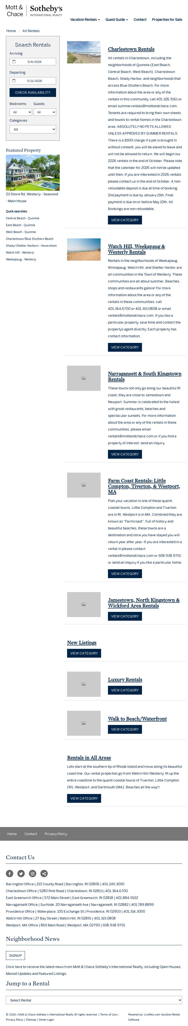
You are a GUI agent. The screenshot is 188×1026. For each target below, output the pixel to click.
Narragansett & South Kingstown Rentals (144, 376)
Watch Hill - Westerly (20, 252)
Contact (140, 19)
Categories (18, 120)
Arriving (16, 53)
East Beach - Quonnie (20, 225)
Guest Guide (117, 19)
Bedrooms (18, 104)
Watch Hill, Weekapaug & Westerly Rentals (136, 249)
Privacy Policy (56, 834)
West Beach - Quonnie (21, 232)
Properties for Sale (167, 19)
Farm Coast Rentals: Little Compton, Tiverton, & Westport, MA (144, 486)
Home (11, 31)
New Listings (81, 643)
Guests (39, 104)
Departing (17, 72)
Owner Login (46, 1019)
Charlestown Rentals (131, 49)
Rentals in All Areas (89, 758)
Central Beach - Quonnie (22, 218)
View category (125, 220)
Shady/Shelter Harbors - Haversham (31, 245)
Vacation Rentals (85, 19)
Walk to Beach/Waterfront (137, 719)
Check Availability (32, 92)
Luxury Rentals (125, 679)
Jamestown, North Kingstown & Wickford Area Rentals (144, 603)
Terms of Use (108, 1014)
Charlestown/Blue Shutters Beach (29, 239)
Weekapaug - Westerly (21, 259)
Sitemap (31, 1019)
